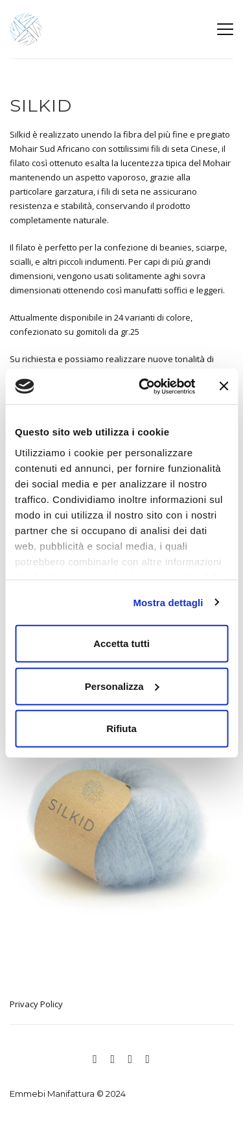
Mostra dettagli (168, 601)
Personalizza (122, 685)
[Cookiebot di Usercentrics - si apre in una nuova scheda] (145, 386)
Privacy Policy (36, 1004)
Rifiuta (121, 728)
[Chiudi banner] (223, 386)
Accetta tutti (121, 643)
